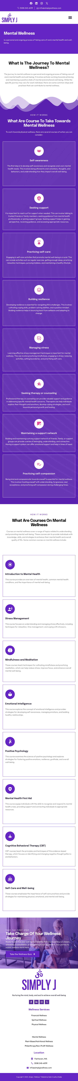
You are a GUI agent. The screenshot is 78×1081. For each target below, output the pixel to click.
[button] (70, 17)
